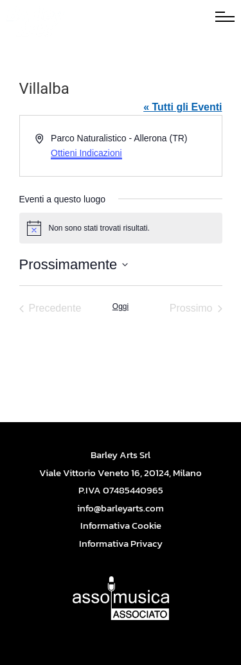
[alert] (120, 228)
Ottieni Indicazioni (86, 153)
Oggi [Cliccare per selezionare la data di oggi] (120, 306)
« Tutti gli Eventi (182, 107)
